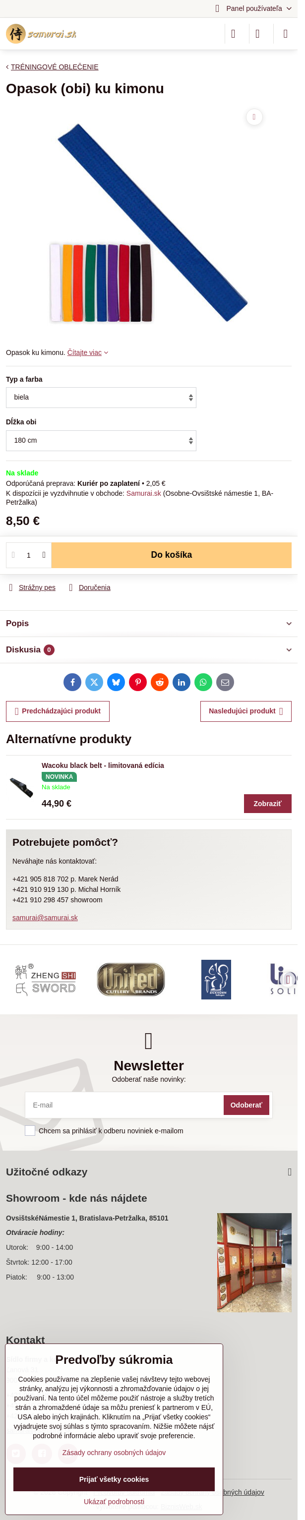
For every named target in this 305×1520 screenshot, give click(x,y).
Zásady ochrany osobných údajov (114, 1453)
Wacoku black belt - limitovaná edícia (103, 765)
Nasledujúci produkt (246, 711)
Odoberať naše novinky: (148, 1079)
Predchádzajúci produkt (58, 711)
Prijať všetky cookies (114, 1479)
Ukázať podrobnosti (114, 1502)
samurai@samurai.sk (45, 918)
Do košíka (171, 555)
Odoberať (246, 1105)
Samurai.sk (143, 493)
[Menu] (286, 34)
